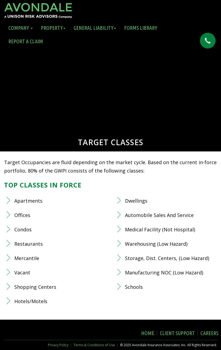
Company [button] (20, 28)
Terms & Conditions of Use (94, 345)
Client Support (177, 333)
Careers (209, 333)
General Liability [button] (95, 28)
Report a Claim (25, 41)
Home (147, 333)
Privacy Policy (58, 345)
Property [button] (53, 28)
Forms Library (140, 28)
